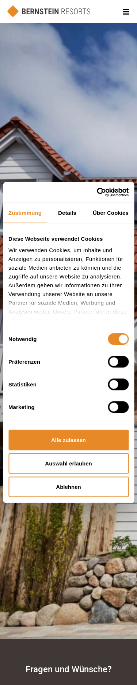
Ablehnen (68, 486)
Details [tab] (67, 212)
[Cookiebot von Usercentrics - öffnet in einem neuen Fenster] (97, 192)
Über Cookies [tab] (111, 212)
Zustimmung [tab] (25, 212)
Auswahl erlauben (68, 463)
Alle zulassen (68, 440)
